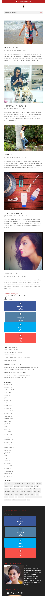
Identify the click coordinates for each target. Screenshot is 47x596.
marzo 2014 (7, 442)
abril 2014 (7, 439)
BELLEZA (24, 216)
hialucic (7, 467)
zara (28, 478)
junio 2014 (7, 434)
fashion (27, 465)
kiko (31, 467)
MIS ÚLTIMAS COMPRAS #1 (20, 351)
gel (32, 465)
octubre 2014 (8, 423)
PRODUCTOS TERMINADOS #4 (13, 333)
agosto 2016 (7, 371)
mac (13, 470)
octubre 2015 (8, 394)
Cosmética (16, 465)
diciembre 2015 (8, 389)
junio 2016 (7, 376)
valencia (14, 478)
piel (37, 473)
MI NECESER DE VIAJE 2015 (13, 213)
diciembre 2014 (8, 418)
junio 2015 (7, 405)
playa (6, 475)
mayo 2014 (7, 436)
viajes (24, 478)
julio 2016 (7, 374)
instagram (20, 467)
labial (35, 467)
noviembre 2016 (8, 363)
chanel (6, 465)
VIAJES (24, 50)
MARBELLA (8, 155)
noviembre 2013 (8, 452)
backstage (17, 462)
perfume (33, 473)
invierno (26, 467)
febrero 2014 (8, 444)
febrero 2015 (8, 413)
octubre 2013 (8, 455)
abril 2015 (7, 408)
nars (39, 470)
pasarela (27, 473)
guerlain (36, 465)
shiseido (11, 475)
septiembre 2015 (9, 397)
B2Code (31, 593)
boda (33, 462)
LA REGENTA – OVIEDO (11, 328)
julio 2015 (7, 402)
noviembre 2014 (8, 421)
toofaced (39, 475)
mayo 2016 (7, 379)
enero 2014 (7, 447)
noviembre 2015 (8, 392)
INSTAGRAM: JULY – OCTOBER (15, 106)
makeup (23, 470)
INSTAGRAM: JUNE (11, 274)
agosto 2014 (7, 429)
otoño (21, 473)
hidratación (13, 467)
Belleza (28, 462)
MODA (24, 157)
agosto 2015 (7, 400)
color (11, 465)
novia (12, 473)
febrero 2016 (8, 384)
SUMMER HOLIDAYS (11, 48)
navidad (7, 473)
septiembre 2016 (9, 368)
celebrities (38, 462)
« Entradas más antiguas (11, 294)
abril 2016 (7, 381)
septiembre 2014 (9, 426)
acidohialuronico (9, 462)
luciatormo (10, 50)
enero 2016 (7, 387)
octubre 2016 (8, 366)
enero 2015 (7, 415)
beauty (23, 462)
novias (16, 473)
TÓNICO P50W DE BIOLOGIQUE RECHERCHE (17, 336)
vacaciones (7, 478)
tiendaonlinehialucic (30, 475)
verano (19, 478)
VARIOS (25, 108)
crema (22, 465)
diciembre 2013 (8, 450)
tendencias (21, 475)
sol (16, 475)
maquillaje (29, 470)
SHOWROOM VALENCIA (19, 356)
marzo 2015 (7, 410)
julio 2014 (7, 431)
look (39, 467)
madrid (17, 470)
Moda (35, 470)
